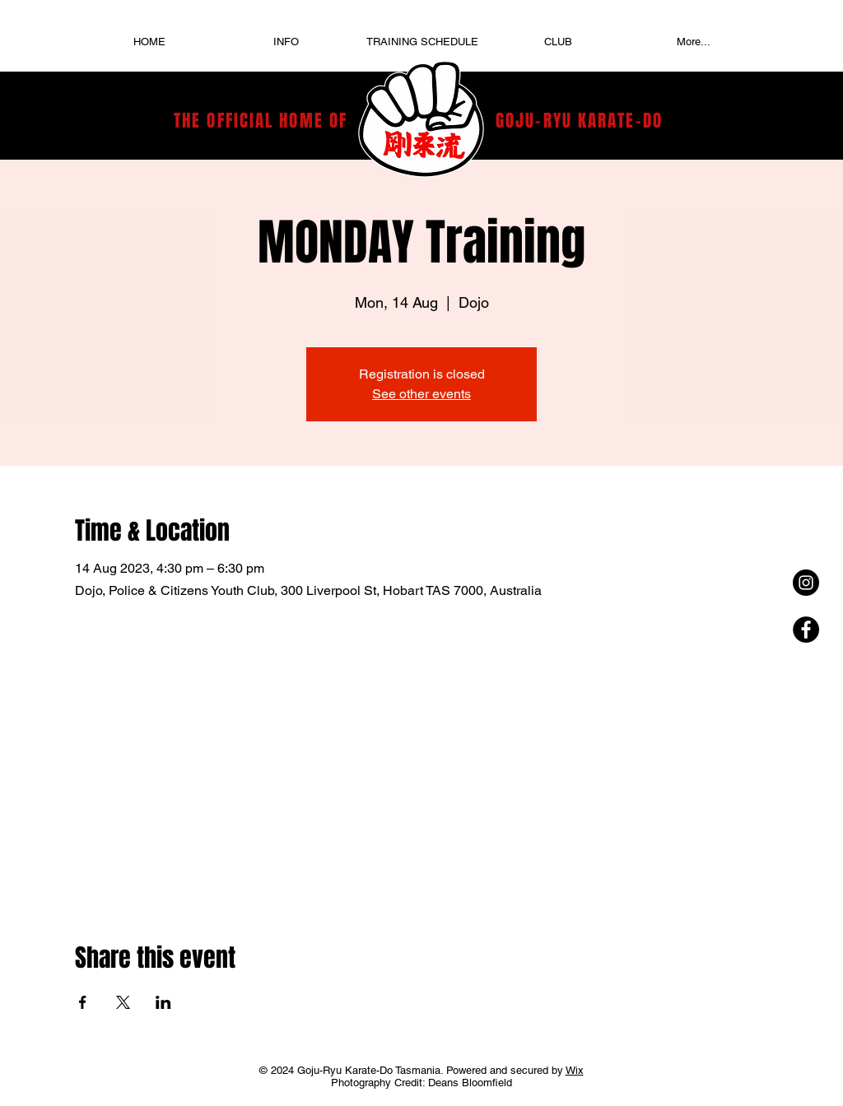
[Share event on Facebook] (83, 1002)
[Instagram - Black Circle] (806, 582)
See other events (421, 394)
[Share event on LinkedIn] (163, 1002)
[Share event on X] (123, 1002)
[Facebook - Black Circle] (806, 629)
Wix (575, 1070)
